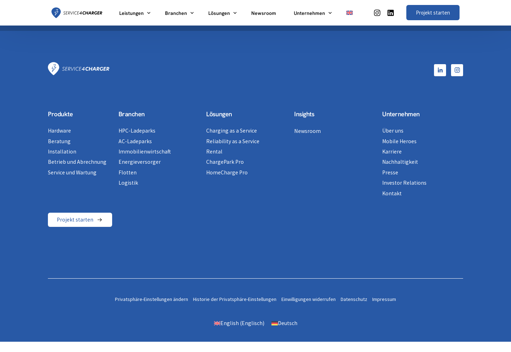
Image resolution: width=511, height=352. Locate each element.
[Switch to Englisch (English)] (239, 323)
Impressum (384, 299)
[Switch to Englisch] (349, 13)
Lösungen (219, 114)
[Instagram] (377, 12)
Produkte (60, 114)
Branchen (132, 114)
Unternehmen (401, 114)
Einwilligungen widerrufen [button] (308, 299)
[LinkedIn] (390, 12)
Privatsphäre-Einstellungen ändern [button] (151, 299)
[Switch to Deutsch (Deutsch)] (284, 323)
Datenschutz (354, 299)
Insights (304, 114)
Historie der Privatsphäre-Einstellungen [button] (234, 299)
